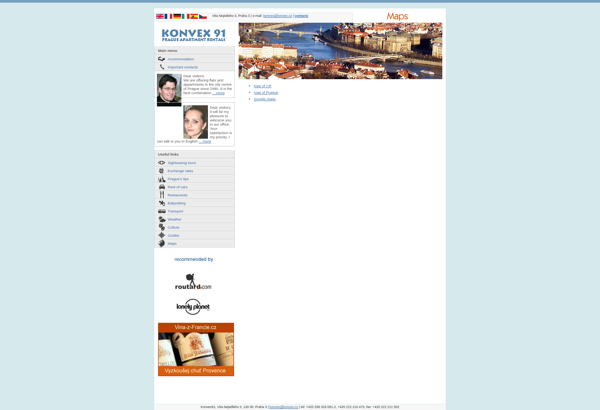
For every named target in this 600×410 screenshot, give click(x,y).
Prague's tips (178, 179)
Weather (174, 219)
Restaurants (178, 195)
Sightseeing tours (182, 163)
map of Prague (266, 92)
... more (218, 93)
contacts (301, 16)
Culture (174, 227)
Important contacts (183, 67)
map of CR (263, 86)
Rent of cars (178, 187)
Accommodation (181, 59)
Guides (173, 235)
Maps (172, 243)
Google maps (265, 99)
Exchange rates (180, 171)
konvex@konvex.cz (277, 16)
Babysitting (177, 203)
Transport (175, 211)
